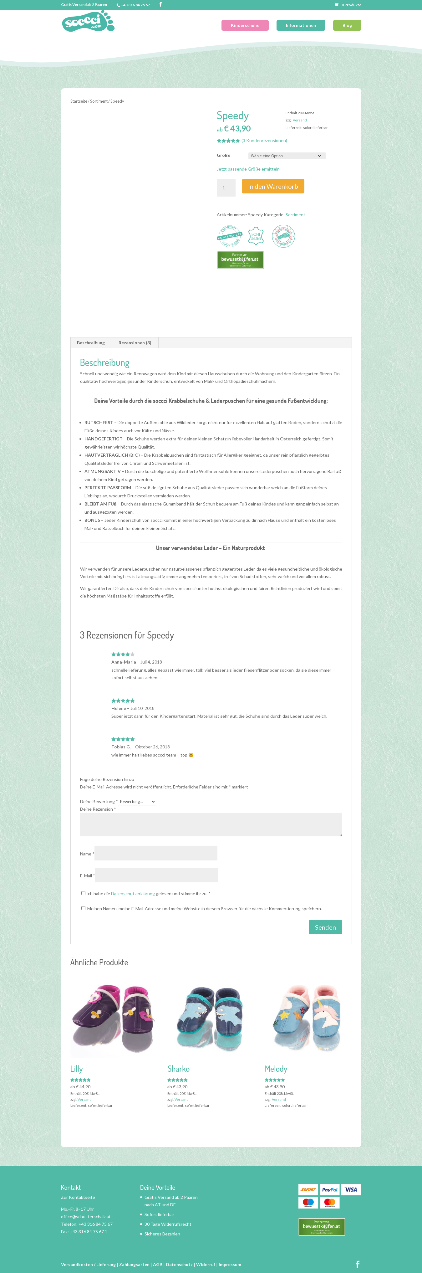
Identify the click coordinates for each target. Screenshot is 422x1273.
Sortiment (99, 101)
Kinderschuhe (245, 25)
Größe (223, 155)
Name (87, 853)
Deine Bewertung (99, 801)
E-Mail (87, 875)
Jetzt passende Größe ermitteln (248, 169)
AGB (157, 1264)
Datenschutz (179, 1264)
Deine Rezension (98, 809)
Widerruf (205, 1264)
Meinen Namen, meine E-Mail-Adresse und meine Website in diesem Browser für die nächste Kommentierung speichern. (204, 908)
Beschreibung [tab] (91, 342)
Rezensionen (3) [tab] (135, 342)
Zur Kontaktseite (78, 1197)
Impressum (230, 1264)
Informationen (301, 25)
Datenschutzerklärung (133, 893)
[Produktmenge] (226, 188)
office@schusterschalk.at (86, 1216)
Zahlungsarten (134, 1264)
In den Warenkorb (273, 186)
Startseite (78, 101)
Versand (300, 120)
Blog (347, 25)
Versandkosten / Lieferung (88, 1264)
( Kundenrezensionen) (264, 140)
